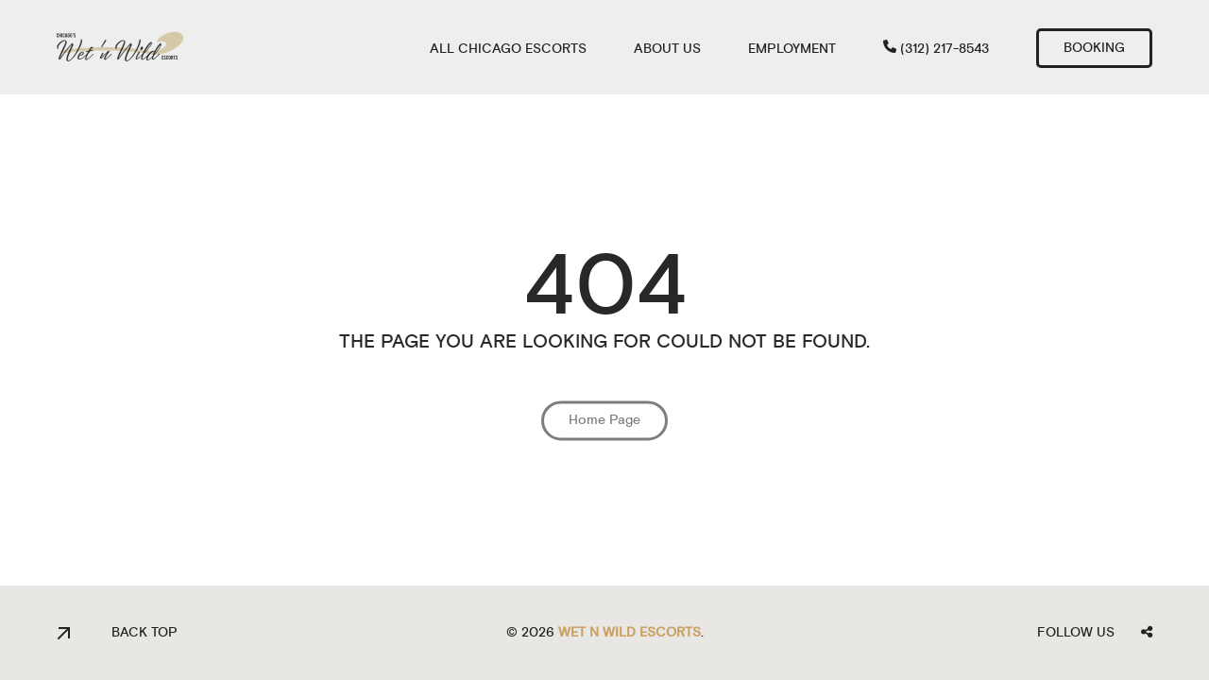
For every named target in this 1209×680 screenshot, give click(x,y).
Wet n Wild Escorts (629, 632)
